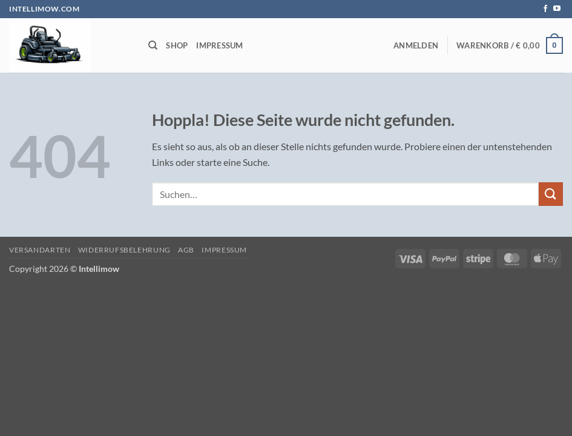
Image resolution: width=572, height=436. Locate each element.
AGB (186, 249)
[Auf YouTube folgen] (556, 9)
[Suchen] (152, 45)
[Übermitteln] (551, 194)
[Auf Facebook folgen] (545, 9)
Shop (177, 45)
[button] (415, 45)
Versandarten (39, 249)
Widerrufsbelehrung (124, 249)
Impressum (219, 45)
